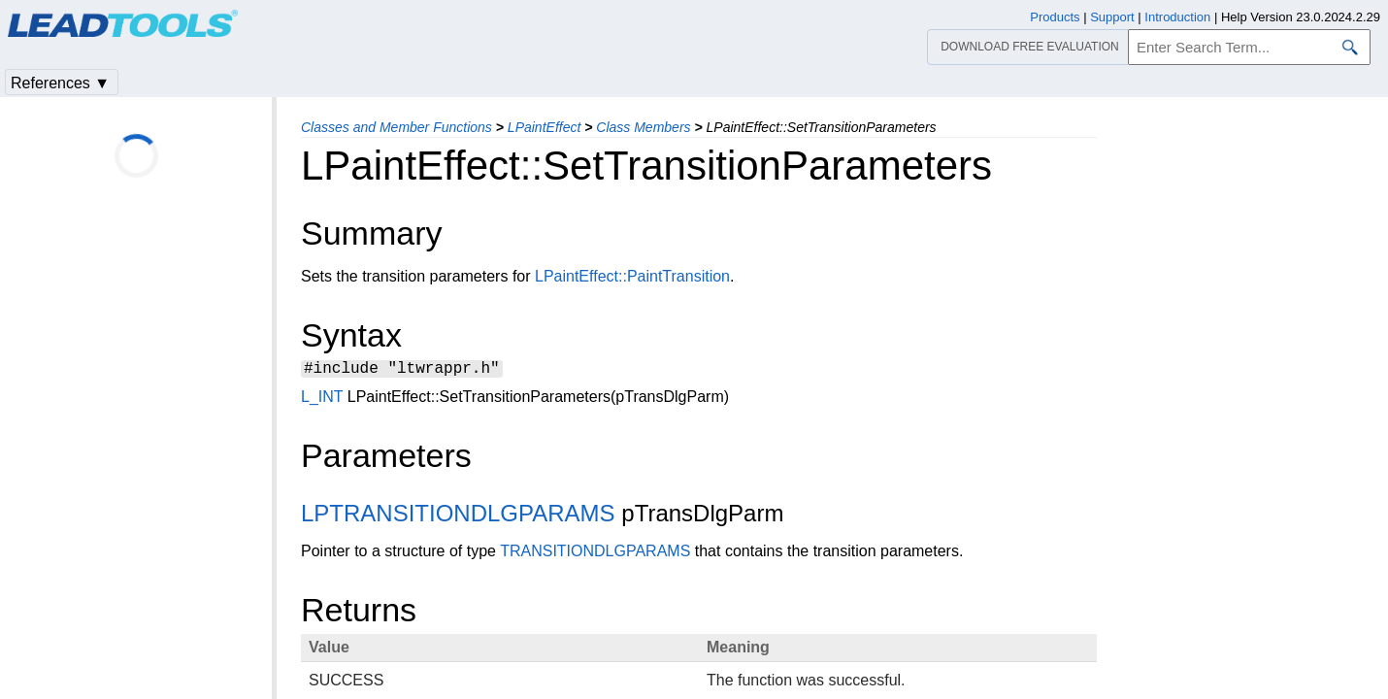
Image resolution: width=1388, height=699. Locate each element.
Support (1112, 17)
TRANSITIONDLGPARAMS (595, 554)
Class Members (643, 127)
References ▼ (60, 83)
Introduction (1177, 17)
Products (1054, 17)
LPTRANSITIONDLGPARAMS (458, 516)
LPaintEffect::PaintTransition (632, 276)
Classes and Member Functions (396, 127)
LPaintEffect (544, 127)
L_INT (322, 399)
